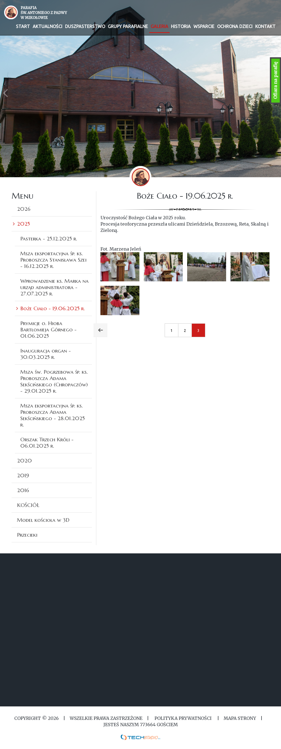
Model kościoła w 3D (43, 520)
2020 (24, 460)
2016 (23, 490)
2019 (23, 475)
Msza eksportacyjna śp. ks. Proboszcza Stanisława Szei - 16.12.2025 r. (53, 259)
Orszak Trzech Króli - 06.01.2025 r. (47, 442)
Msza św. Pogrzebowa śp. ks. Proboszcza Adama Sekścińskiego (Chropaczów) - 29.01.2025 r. (54, 381)
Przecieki (27, 534)
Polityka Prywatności (183, 718)
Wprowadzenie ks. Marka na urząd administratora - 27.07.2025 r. (54, 287)
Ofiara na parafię (275, 80)
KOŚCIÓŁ (28, 505)
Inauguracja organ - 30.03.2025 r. (45, 353)
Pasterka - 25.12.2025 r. (48, 238)
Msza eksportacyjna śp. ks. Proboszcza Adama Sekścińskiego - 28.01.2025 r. (52, 415)
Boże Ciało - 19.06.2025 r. (52, 308)
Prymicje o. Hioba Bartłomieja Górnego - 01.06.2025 (48, 329)
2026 (23, 209)
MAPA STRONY (240, 718)
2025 (23, 223)
